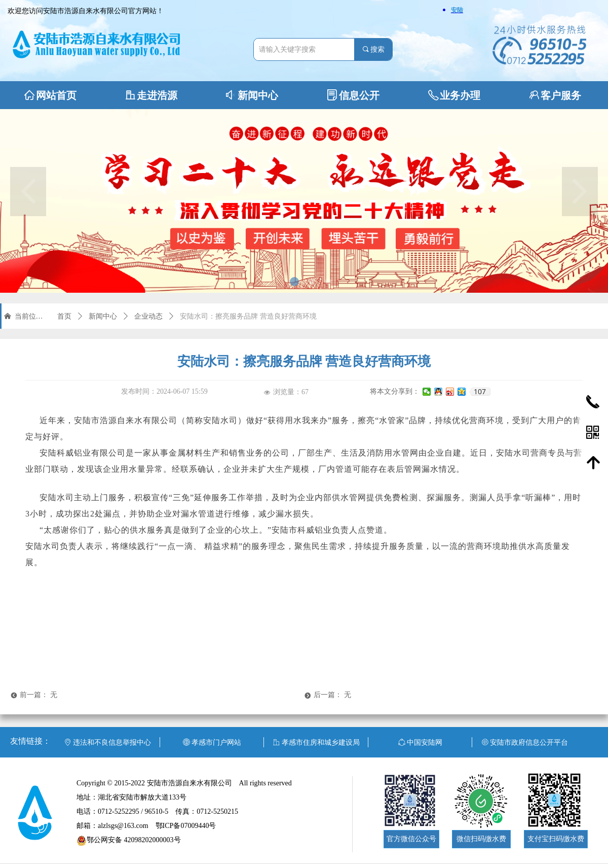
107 (480, 392)
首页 (64, 316)
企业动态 (148, 316)
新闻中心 (103, 316)
